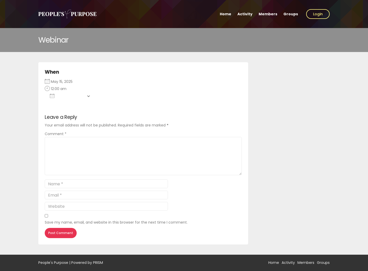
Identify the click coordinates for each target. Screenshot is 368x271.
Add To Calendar (67, 96)
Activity (244, 14)
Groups (290, 14)
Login (318, 14)
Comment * (55, 133)
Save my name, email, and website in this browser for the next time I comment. (116, 222)
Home (225, 14)
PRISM (98, 262)
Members (268, 14)
